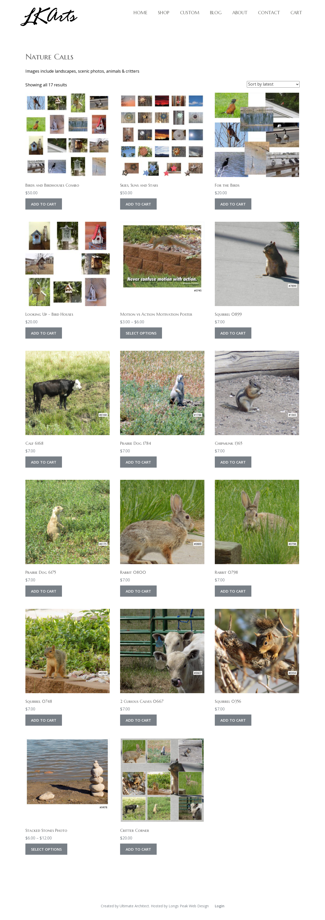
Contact (269, 12)
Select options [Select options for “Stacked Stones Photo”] (46, 849)
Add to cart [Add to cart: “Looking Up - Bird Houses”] (43, 333)
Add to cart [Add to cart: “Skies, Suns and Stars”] (138, 204)
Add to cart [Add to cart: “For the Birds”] (233, 204)
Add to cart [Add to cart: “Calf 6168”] (43, 462)
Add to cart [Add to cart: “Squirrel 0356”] (233, 720)
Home (140, 12)
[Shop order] (273, 84)
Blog (216, 12)
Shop (163, 12)
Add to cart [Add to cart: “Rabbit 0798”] (233, 591)
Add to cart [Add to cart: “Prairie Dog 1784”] (138, 462)
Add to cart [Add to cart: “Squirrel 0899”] (233, 333)
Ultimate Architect (134, 905)
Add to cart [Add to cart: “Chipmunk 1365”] (233, 462)
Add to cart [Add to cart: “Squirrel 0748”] (43, 720)
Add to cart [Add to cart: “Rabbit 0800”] (138, 591)
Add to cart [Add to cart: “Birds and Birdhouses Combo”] (43, 204)
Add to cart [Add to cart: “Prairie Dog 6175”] (43, 591)
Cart (296, 12)
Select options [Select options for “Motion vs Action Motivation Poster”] (141, 333)
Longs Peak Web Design (189, 905)
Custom (189, 12)
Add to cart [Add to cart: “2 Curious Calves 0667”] (138, 720)
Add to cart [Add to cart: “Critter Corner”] (138, 849)
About (239, 12)
